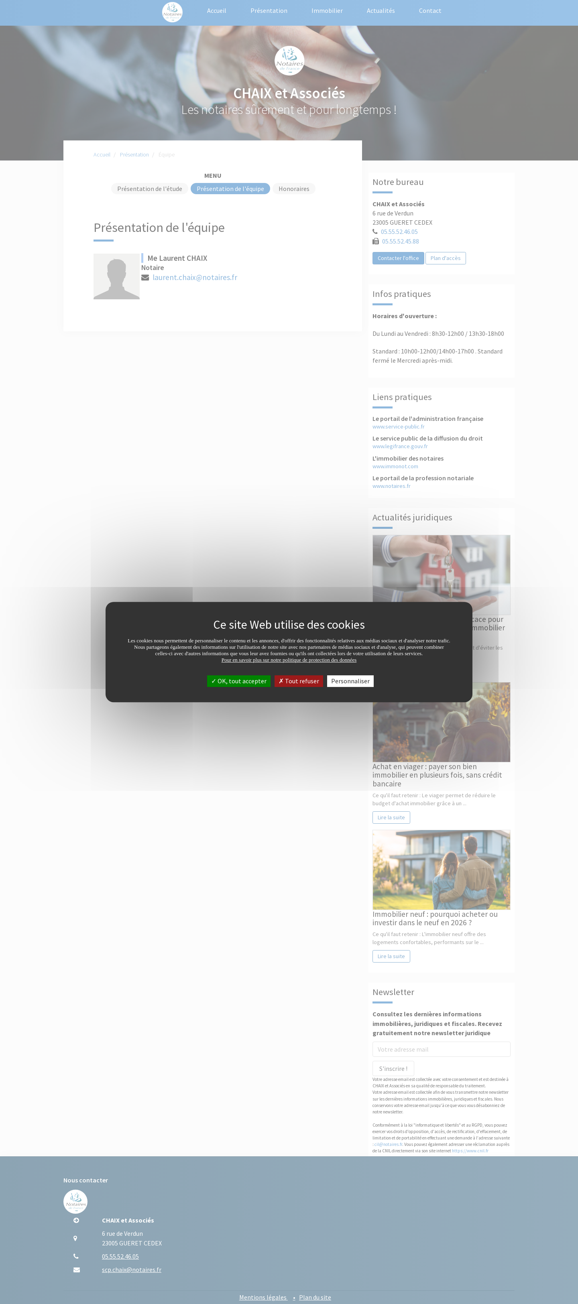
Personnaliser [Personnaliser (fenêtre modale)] (350, 681)
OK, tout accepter (239, 681)
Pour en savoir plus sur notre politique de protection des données (289, 660)
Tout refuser (299, 681)
